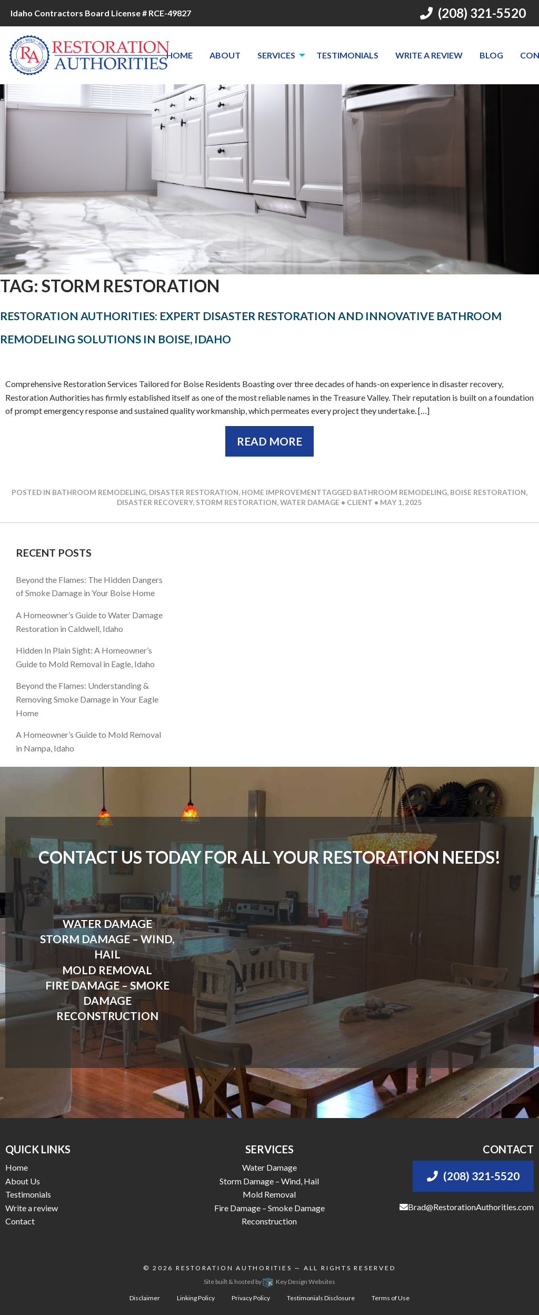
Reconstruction (269, 1221)
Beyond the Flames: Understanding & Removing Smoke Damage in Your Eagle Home (87, 698)
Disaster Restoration (193, 492)
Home (179, 55)
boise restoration (488, 492)
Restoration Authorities (234, 1268)
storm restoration (236, 502)
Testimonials (347, 55)
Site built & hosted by (269, 1282)
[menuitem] (179, 55)
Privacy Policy (251, 1298)
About (225, 55)
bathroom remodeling (400, 492)
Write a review (429, 55)
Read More (269, 441)
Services (276, 55)
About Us (22, 1181)
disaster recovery (155, 502)
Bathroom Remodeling (99, 492)
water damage (310, 502)
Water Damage (269, 1167)
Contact (20, 1221)
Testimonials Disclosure (321, 1298)
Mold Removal (269, 1194)
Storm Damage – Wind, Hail (269, 1181)
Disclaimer (144, 1298)
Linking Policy (196, 1298)
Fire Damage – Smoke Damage (269, 1208)
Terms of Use (391, 1298)
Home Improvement (282, 492)
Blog (491, 55)
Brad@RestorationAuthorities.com (467, 1207)
